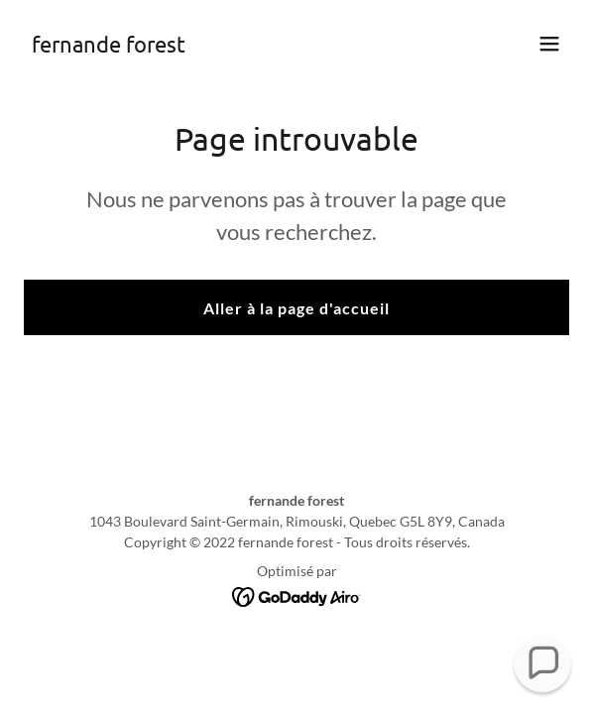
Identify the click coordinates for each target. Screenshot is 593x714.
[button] (549, 43)
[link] (108, 46)
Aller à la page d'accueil (296, 307)
